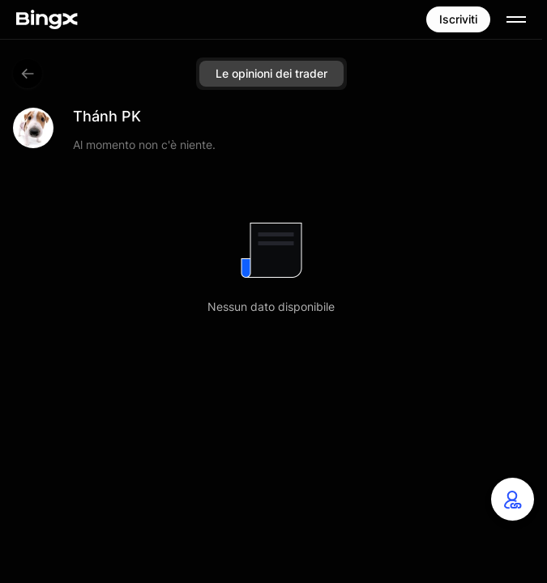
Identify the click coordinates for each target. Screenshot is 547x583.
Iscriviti (458, 19)
